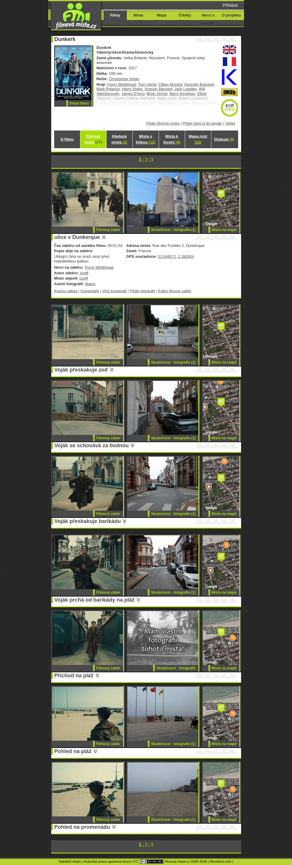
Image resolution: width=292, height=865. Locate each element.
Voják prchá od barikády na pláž (94, 600)
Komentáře (89, 291)
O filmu (67, 139)
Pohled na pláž (73, 751)
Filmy (115, 15)
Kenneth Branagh (199, 84)
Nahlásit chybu (70, 861)
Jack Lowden (185, 89)
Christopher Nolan (124, 79)
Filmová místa (93, 139)
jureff (84, 273)
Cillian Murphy (170, 84)
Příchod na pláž (74, 676)
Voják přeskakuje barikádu (87, 521)
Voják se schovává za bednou (91, 445)
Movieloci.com (220, 861)
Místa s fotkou (145, 139)
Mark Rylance (108, 89)
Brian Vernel (157, 93)
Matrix (90, 284)
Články (185, 15)
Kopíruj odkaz (65, 291)
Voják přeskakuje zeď (81, 370)
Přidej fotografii (142, 291)
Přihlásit (230, 5)
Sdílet (230, 123)
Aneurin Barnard (158, 89)
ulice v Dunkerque (77, 237)
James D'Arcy (133, 93)
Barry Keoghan (182, 93)
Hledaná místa (119, 139)
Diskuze (224, 139)
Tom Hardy (147, 84)
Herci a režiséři (208, 19)
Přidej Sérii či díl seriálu (202, 123)
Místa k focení (171, 139)
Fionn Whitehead (121, 84)
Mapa (161, 15)
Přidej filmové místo (163, 123)
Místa (138, 15)
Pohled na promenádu (82, 827)
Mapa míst (198, 139)
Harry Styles (132, 89)
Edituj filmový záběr (174, 291)
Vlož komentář (114, 291)
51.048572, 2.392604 (176, 256)
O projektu (231, 15)
